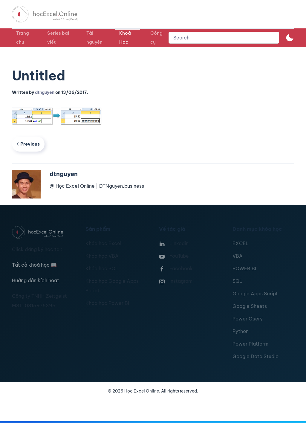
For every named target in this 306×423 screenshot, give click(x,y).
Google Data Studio (255, 356)
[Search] (224, 38)
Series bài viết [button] (58, 37)
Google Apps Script (255, 294)
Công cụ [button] (156, 37)
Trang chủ (22, 37)
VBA (237, 256)
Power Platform (250, 344)
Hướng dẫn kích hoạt (35, 280)
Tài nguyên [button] (94, 37)
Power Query (247, 319)
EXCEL (240, 243)
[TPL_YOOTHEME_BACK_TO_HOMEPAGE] (50, 14)
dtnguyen (44, 92)
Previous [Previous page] (28, 144)
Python (240, 331)
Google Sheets (249, 306)
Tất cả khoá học (34, 265)
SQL (237, 281)
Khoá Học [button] (125, 37)
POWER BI (244, 268)
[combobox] (224, 38)
